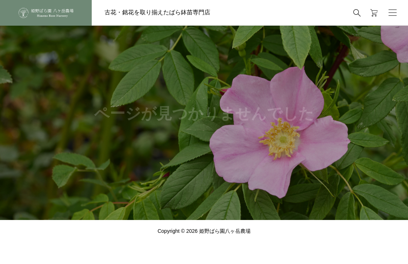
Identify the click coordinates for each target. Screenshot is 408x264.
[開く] (393, 12)
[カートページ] (371, 13)
